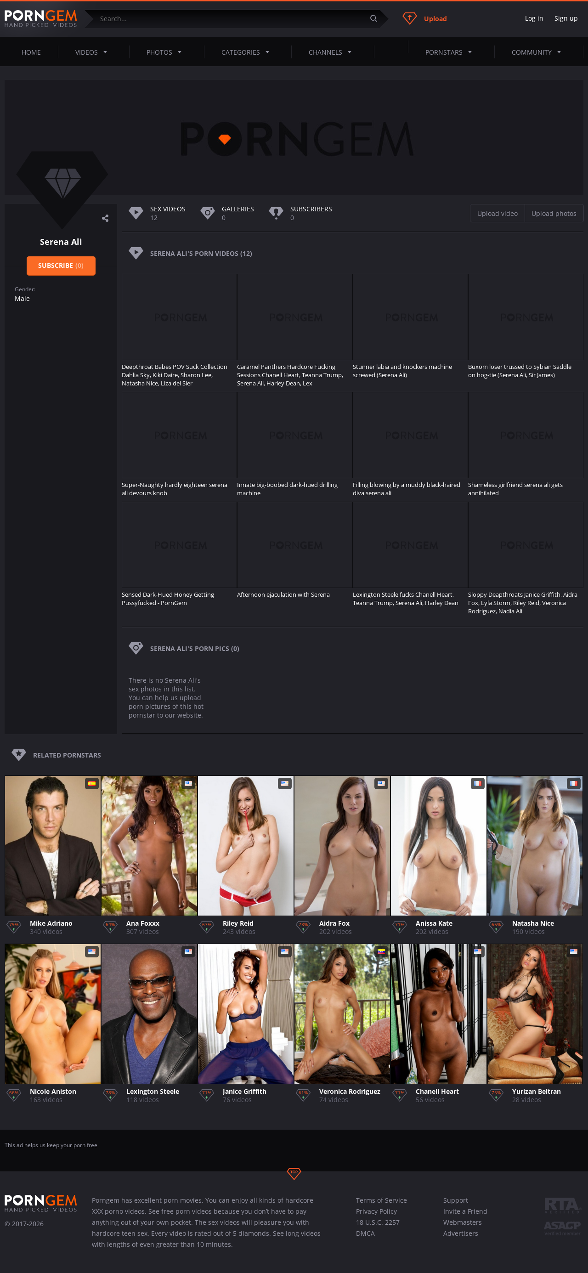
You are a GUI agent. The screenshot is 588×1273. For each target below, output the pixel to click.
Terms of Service (381, 1200)
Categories (248, 52)
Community (539, 52)
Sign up (566, 18)
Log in (534, 18)
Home (31, 52)
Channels (333, 52)
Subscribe (61, 265)
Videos (94, 52)
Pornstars (451, 52)
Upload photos (554, 213)
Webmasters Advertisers (462, 1228)
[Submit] (377, 18)
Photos (167, 52)
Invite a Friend (465, 1211)
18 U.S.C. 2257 (378, 1222)
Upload (424, 18)
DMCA (365, 1233)
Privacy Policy (376, 1211)
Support (455, 1200)
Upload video (497, 213)
